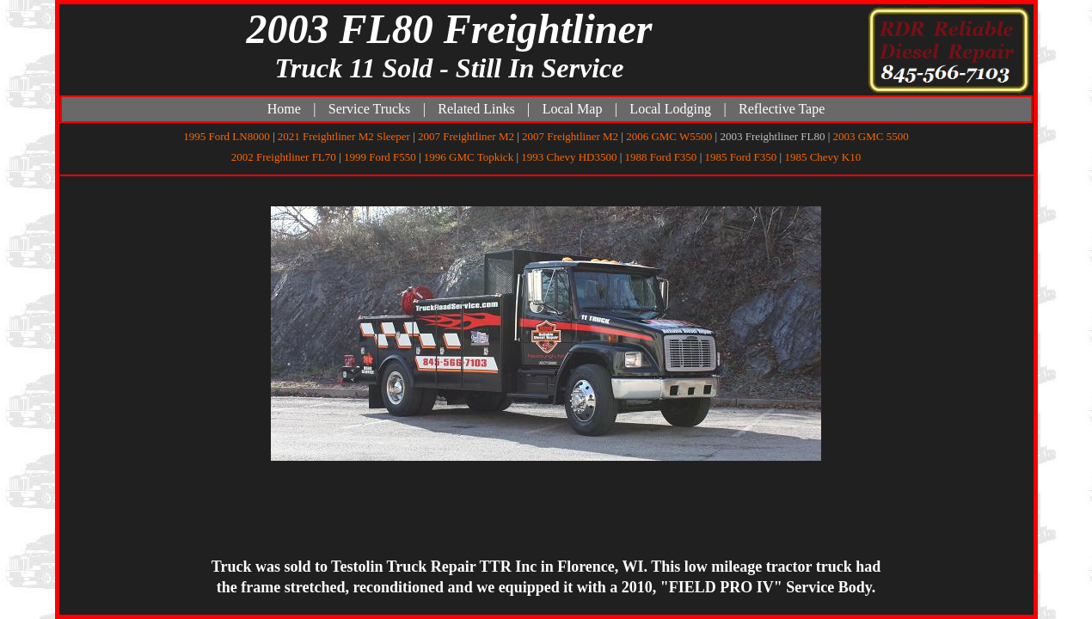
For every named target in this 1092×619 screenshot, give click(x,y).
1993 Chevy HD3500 (569, 156)
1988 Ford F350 (661, 156)
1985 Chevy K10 (822, 156)
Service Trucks (369, 108)
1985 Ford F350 (740, 156)
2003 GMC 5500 (871, 136)
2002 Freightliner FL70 (283, 156)
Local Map (573, 108)
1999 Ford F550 (380, 156)
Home (284, 108)
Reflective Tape (782, 108)
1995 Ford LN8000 (226, 136)
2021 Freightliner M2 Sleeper (344, 136)
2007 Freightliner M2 (466, 136)
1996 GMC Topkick (468, 156)
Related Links (476, 108)
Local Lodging (670, 108)
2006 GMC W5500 (669, 136)
